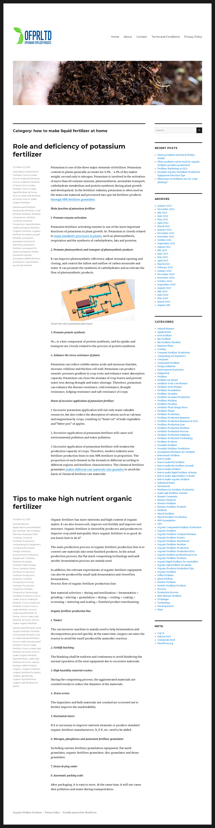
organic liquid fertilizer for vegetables (177, 561)
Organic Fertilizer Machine (171, 544)
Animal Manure (21, 524)
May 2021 (162, 257)
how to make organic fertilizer (173, 479)
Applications (19, 527)
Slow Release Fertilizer (169, 596)
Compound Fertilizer (24, 548)
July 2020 (162, 291)
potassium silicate (22, 255)
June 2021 (162, 253)
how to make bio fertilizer (26, 178)
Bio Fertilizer (19, 530)
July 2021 (162, 250)
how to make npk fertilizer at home (176, 476)
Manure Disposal (166, 500)
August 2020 (164, 288)
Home (115, 36)
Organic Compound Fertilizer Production (179, 527)
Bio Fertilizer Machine (169, 342)
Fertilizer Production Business (173, 417)
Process (161, 589)
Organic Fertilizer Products (171, 558)
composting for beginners (26, 544)
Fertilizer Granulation (168, 390)
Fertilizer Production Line (171, 424)
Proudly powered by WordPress (80, 812)
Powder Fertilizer (166, 582)
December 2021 (165, 233)
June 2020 (162, 295)
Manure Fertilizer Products (171, 506)
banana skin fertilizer (24, 210)
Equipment (19, 558)
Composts (162, 359)
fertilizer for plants (22, 561)
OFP (159, 524)
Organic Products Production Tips (175, 568)
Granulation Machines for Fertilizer (176, 452)
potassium (27, 238)
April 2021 (162, 260)
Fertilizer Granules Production (173, 397)
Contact (142, 36)
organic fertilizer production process (177, 554)
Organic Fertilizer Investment (173, 541)
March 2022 (163, 226)
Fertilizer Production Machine (173, 428)
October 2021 (164, 240)
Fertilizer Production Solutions (173, 434)
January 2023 (164, 205)
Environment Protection (25, 554)
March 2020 (163, 301)
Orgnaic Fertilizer (166, 572)
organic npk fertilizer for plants (174, 565)
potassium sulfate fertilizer (26, 258)
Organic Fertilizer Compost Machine (176, 534)
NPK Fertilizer (29, 665)
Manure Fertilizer (166, 503)
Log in (160, 633)
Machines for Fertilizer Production (175, 489)
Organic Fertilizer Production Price (176, 551)
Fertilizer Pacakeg (167, 404)
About (128, 36)
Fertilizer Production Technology (175, 438)
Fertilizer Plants (27, 568)
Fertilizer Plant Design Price (172, 407)
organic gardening (23, 675)
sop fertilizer (32, 262)
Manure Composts (167, 496)
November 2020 (165, 277)
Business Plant (30, 534)
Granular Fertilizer (167, 445)
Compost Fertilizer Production (173, 352)
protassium (19, 262)
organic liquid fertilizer (24, 679)
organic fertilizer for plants (26, 672)
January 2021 (164, 271)
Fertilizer (30, 558)
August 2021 (163, 247)
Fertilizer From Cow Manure (172, 383)
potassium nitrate (29, 251)
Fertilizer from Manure (169, 387)
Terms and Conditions (166, 36)
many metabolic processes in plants (78, 236)
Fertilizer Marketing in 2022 (172, 168)
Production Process (167, 592)
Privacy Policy (193, 36)
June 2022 (162, 216)
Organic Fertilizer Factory (171, 537)
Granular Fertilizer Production (173, 448)
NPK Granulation (166, 520)
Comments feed (166, 640)
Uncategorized (165, 606)
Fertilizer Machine (167, 400)
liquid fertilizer (33, 224)
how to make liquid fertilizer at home (25, 613)
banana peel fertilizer (24, 207)
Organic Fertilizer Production (173, 548)
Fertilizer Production (24, 572)
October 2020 (164, 281)
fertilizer (26, 214)
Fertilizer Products (22, 596)
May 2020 (162, 298)
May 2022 (162, 219)
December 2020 (166, 274)
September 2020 (166, 284)
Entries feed (164, 636)
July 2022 (162, 212)
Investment (163, 486)
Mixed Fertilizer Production (172, 517)
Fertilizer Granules (167, 393)
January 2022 (164, 229)
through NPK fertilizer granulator (73, 199)
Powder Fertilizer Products (171, 585)
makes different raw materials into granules (94, 469)
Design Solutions (22, 551)
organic (17, 669)
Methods (162, 510)
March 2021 (163, 264)
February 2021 (165, 267)
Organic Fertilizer (22, 231)
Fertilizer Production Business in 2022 (177, 421)
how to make (30, 175)
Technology (163, 602)
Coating (17, 537)
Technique (163, 599)
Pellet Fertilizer (165, 575)
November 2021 (165, 236)
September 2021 (166, 243)
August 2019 (163, 305)
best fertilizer (34, 527)
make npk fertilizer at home (172, 493)
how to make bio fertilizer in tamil (175, 465)
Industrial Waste (166, 482)
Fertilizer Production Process (172, 431)
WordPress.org (165, 643)
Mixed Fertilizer (165, 513)
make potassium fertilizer (26, 227)
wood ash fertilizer (22, 265)
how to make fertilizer (169, 469)
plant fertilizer (165, 578)
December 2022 (165, 209)
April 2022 (162, 223)
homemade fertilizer (24, 634)
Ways (160, 609)
